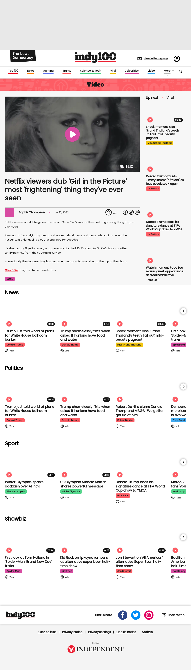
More (167, 71)
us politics (153, 188)
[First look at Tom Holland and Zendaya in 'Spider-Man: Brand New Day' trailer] (30, 539)
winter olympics (16, 491)
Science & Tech (90, 71)
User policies (47, 632)
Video (151, 71)
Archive (147, 632)
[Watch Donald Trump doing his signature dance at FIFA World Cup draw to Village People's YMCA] (165, 208)
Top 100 (13, 71)
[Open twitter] (135, 615)
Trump (66, 71)
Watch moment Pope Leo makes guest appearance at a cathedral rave (164, 271)
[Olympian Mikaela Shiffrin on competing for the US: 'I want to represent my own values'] (86, 464)
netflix (10, 279)
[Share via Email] (137, 212)
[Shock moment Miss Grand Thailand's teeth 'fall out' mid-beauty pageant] (165, 113)
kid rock (67, 571)
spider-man (179, 344)
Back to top (173, 615)
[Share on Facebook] (125, 212)
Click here (11, 270)
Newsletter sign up (156, 58)
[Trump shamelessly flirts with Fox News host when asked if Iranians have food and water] (86, 313)
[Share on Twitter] (131, 212)
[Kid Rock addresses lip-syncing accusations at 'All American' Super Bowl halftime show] (86, 539)
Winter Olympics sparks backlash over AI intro (24, 484)
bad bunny (179, 571)
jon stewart (124, 571)
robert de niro (125, 420)
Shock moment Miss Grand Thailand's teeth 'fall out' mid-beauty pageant (162, 132)
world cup (179, 491)
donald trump (15, 344)
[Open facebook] (122, 615)
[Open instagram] (149, 615)
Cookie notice (126, 632)
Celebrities (132, 71)
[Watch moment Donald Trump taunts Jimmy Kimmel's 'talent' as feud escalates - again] (165, 162)
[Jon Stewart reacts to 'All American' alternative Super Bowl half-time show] (141, 539)
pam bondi (179, 420)
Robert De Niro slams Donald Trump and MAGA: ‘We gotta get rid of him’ (139, 410)
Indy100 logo (95, 57)
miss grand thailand (160, 143)
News (30, 71)
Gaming (48, 71)
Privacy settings (99, 632)
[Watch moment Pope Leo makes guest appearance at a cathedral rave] (165, 253)
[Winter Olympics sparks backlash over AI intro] (30, 464)
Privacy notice (72, 632)
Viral (113, 71)
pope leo (152, 280)
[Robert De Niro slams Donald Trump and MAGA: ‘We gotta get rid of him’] (141, 388)
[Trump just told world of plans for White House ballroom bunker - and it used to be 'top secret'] (30, 313)
